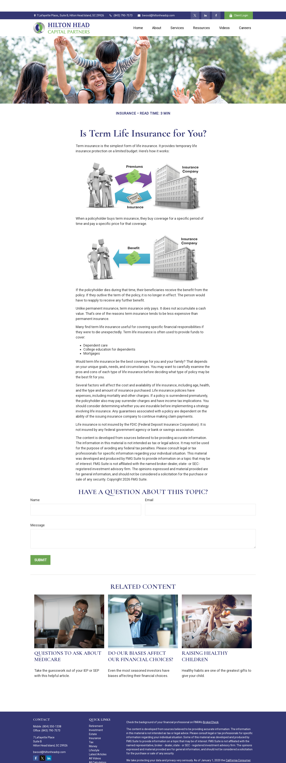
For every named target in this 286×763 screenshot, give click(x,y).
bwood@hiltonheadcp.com (156, 3)
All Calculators (97, 750)
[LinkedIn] (205, 4)
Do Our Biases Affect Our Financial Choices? (140, 644)
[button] (138, 16)
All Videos (95, 746)
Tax (91, 730)
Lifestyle (94, 738)
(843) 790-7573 (121, 3)
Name (35, 488)
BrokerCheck (211, 710)
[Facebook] (216, 4)
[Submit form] (40, 548)
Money (93, 734)
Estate (93, 722)
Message (37, 514)
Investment (96, 718)
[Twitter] (195, 4)
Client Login (238, 4)
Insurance (95, 726)
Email (149, 488)
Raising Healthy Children (205, 644)
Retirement (96, 714)
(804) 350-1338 (51, 714)
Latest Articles (98, 742)
